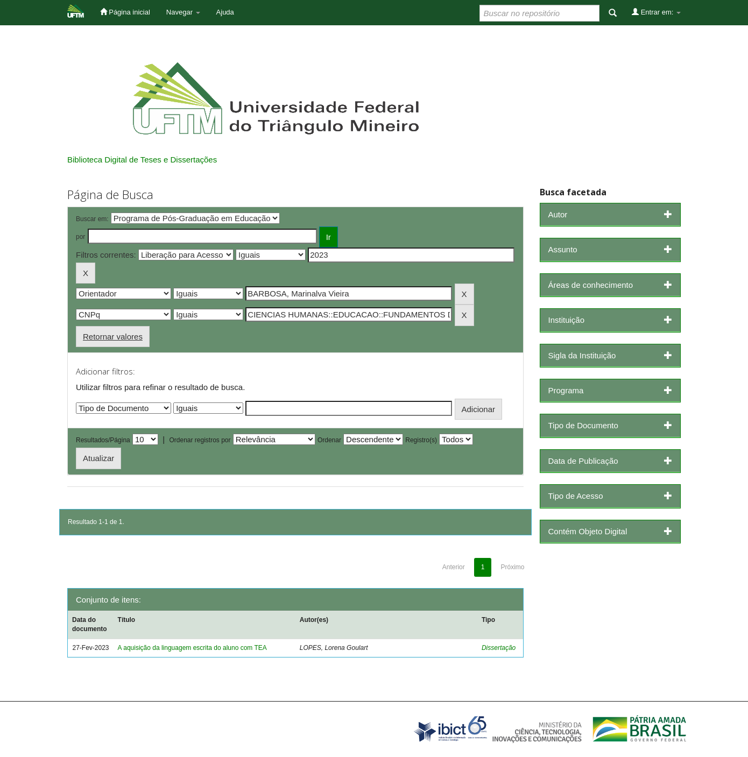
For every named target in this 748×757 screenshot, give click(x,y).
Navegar (183, 12)
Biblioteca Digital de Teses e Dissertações (142, 159)
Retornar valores (113, 336)
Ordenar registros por (199, 440)
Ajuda (225, 12)
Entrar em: (656, 12)
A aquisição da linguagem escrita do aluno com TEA (192, 648)
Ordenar (329, 440)
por (80, 236)
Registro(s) (421, 440)
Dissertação (499, 648)
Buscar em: (92, 219)
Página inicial (125, 12)
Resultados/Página (103, 440)
